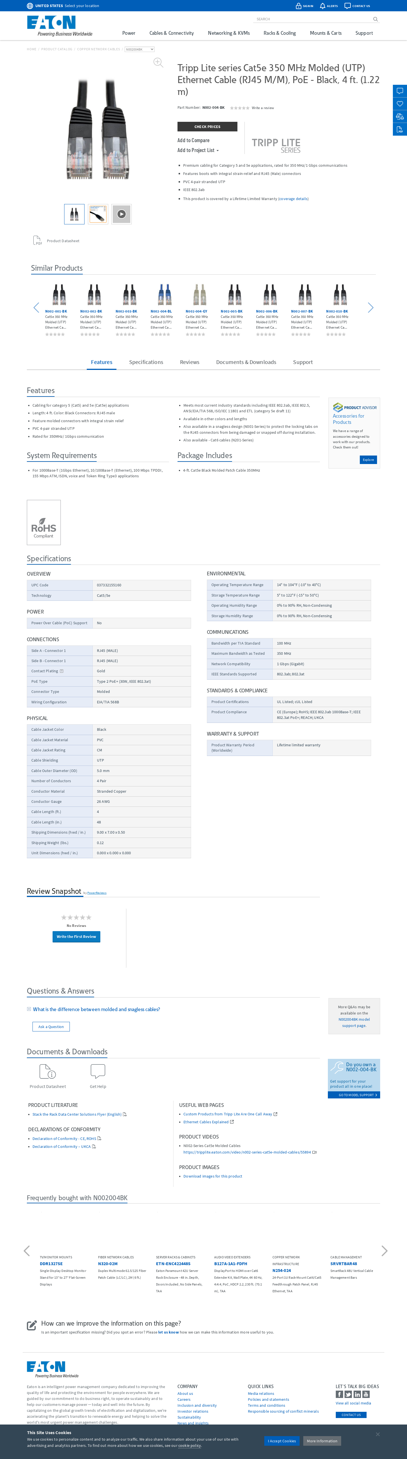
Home (31, 49)
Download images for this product (212, 1176)
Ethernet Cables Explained (206, 1122)
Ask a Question (51, 1026)
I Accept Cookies (282, 1440)
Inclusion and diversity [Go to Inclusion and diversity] (197, 1405)
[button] (37, 308)
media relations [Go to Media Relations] (261, 1393)
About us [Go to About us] (185, 1393)
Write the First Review (76, 936)
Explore (368, 460)
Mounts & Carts (325, 33)
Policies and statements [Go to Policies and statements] (268, 1399)
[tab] (173, 1009)
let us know (168, 1332)
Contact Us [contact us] (351, 1415)
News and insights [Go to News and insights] (193, 1423)
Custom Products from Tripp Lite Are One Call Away (227, 1114)
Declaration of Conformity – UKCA (62, 1146)
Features (101, 361)
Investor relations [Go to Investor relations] (192, 1411)
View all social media (353, 1403)
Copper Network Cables (98, 49)
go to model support (358, 1095)
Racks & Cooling (280, 33)
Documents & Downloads (246, 361)
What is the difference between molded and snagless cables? (96, 1009)
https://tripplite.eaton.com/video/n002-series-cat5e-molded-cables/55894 (247, 1152)
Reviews (189, 361)
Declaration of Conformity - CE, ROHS (64, 1138)
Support (364, 33)
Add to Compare (193, 139)
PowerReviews (97, 893)
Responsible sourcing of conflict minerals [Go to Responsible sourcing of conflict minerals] (283, 1411)
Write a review (263, 107)
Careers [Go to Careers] (183, 1399)
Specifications (146, 361)
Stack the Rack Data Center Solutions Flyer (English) (77, 1114)
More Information (322, 1440)
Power (128, 33)
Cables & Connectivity (172, 33)
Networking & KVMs (229, 33)
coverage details (293, 198)
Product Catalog (56, 49)
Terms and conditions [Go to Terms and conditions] (266, 1405)
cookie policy (189, 1445)
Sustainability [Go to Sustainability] (189, 1417)
